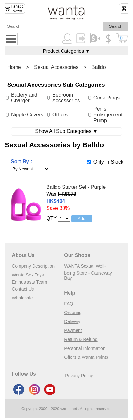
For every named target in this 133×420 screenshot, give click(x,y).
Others (60, 114)
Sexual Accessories (56, 67)
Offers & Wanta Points (86, 357)
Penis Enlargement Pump (107, 114)
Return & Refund (80, 339)
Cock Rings (106, 97)
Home (14, 67)
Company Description (33, 266)
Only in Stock (108, 162)
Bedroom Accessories (66, 97)
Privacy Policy (79, 375)
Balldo (99, 67)
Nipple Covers (27, 114)
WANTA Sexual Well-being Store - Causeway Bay (88, 272)
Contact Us (23, 288)
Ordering (72, 312)
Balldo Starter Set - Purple (76, 187)
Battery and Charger (24, 97)
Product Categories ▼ (66, 51)
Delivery (72, 321)
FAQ (68, 303)
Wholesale (22, 297)
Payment (73, 330)
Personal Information (84, 348)
